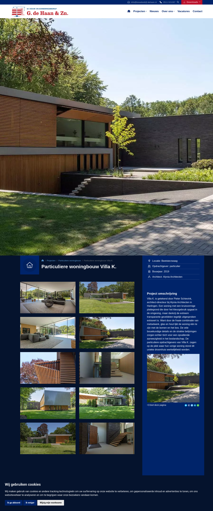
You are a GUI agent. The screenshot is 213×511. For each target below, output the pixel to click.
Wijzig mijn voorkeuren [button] (51, 502)
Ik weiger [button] (30, 502)
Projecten (139, 11)
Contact (197, 11)
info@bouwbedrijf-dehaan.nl (144, 2)
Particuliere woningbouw (69, 260)
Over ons (167, 11)
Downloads (191, 2)
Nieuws (154, 11)
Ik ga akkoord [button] (13, 502)
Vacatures (184, 11)
